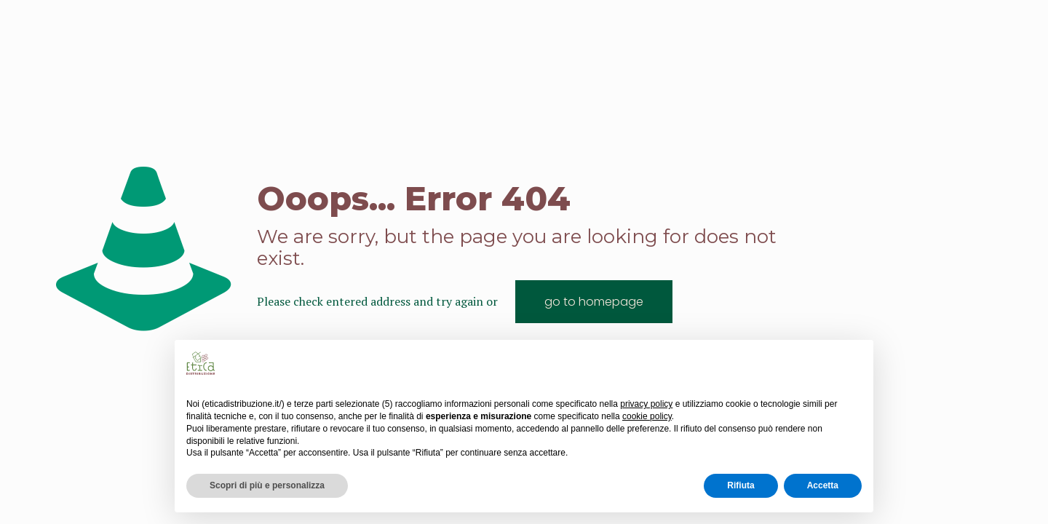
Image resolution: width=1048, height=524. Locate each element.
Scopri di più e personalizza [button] (267, 485)
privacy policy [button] (646, 404)
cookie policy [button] (647, 416)
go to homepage (593, 301)
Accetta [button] (822, 485)
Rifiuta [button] (740, 485)
